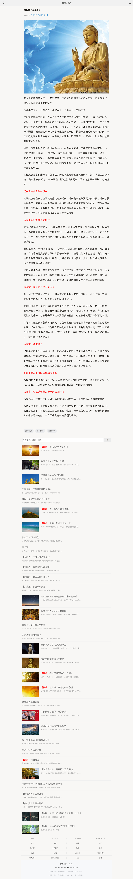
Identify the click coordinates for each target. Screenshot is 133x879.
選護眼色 (40, 15)
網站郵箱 (75, 867)
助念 (32, 843)
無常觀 (32, 848)
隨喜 (77, 848)
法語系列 (55, 848)
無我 (55, 843)
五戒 (55, 853)
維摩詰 (77, 853)
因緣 (32, 853)
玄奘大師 (101, 853)
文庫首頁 (28, 431)
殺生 (32, 838)
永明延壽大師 (100, 838)
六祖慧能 (55, 838)
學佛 (100, 848)
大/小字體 (34, 15)
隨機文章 (52, 431)
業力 (77, 843)
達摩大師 (78, 838)
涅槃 (100, 843)
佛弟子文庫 (67, 3)
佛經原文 (69, 867)
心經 (77, 858)
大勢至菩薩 (55, 858)
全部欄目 (40, 431)
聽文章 (46, 15)
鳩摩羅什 (32, 858)
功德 (100, 858)
